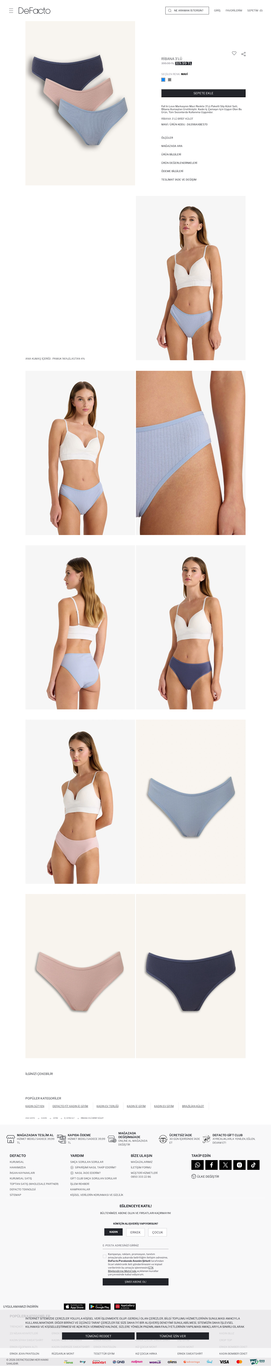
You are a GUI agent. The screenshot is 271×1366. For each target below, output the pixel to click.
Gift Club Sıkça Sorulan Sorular (93, 1178)
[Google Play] (100, 1306)
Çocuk (157, 1232)
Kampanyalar (80, 1189)
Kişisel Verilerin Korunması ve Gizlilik (96, 1194)
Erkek (135, 1232)
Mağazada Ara (172, 146)
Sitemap (15, 1194)
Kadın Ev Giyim (164, 1106)
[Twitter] (225, 1165)
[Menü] (11, 10)
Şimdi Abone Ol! (135, 1281)
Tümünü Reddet (98, 1336)
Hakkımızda (18, 1167)
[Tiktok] (253, 1165)
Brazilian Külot (193, 1106)
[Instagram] (239, 1165)
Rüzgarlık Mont (63, 1353)
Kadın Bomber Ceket (233, 1353)
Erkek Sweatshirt (190, 1353)
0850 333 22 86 (141, 1176)
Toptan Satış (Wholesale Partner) (34, 1183)
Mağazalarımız (141, 1161)
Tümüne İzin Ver (172, 1336)
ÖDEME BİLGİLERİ (172, 171)
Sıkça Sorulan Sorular (86, 1161)
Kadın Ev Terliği (108, 1106)
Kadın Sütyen (34, 1106)
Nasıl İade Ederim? (85, 1173)
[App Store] (75, 1306)
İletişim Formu (141, 1167)
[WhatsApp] (197, 1165)
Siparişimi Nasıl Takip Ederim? (93, 1167)
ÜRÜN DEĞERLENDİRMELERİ (179, 162)
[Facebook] (211, 1165)
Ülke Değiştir (208, 1176)
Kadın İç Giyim (136, 1106)
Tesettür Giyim (104, 1353)
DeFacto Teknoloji (23, 1189)
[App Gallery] (125, 1306)
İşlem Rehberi (79, 1183)
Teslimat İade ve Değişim (178, 179)
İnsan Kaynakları (22, 1172)
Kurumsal (17, 1161)
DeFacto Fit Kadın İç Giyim (70, 1106)
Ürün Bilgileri (171, 154)
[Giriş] (217, 10)
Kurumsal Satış (21, 1178)
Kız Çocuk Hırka (146, 1353)
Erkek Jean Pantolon (24, 1353)
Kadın (113, 1231)
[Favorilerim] (234, 10)
